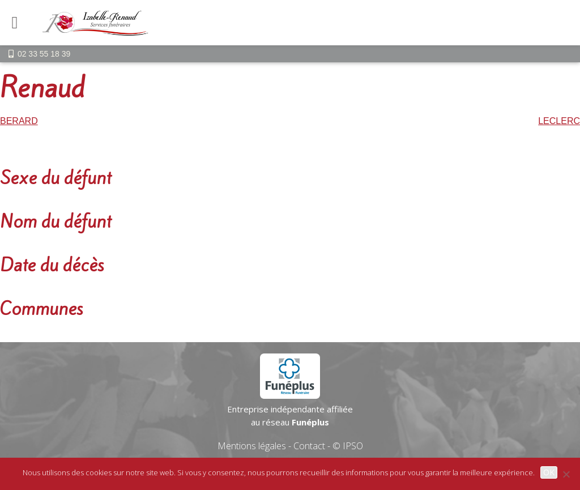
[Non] (566, 474)
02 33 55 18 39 (44, 53)
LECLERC (559, 121)
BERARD (19, 121)
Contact (309, 446)
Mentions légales (252, 446)
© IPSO (347, 446)
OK (549, 472)
